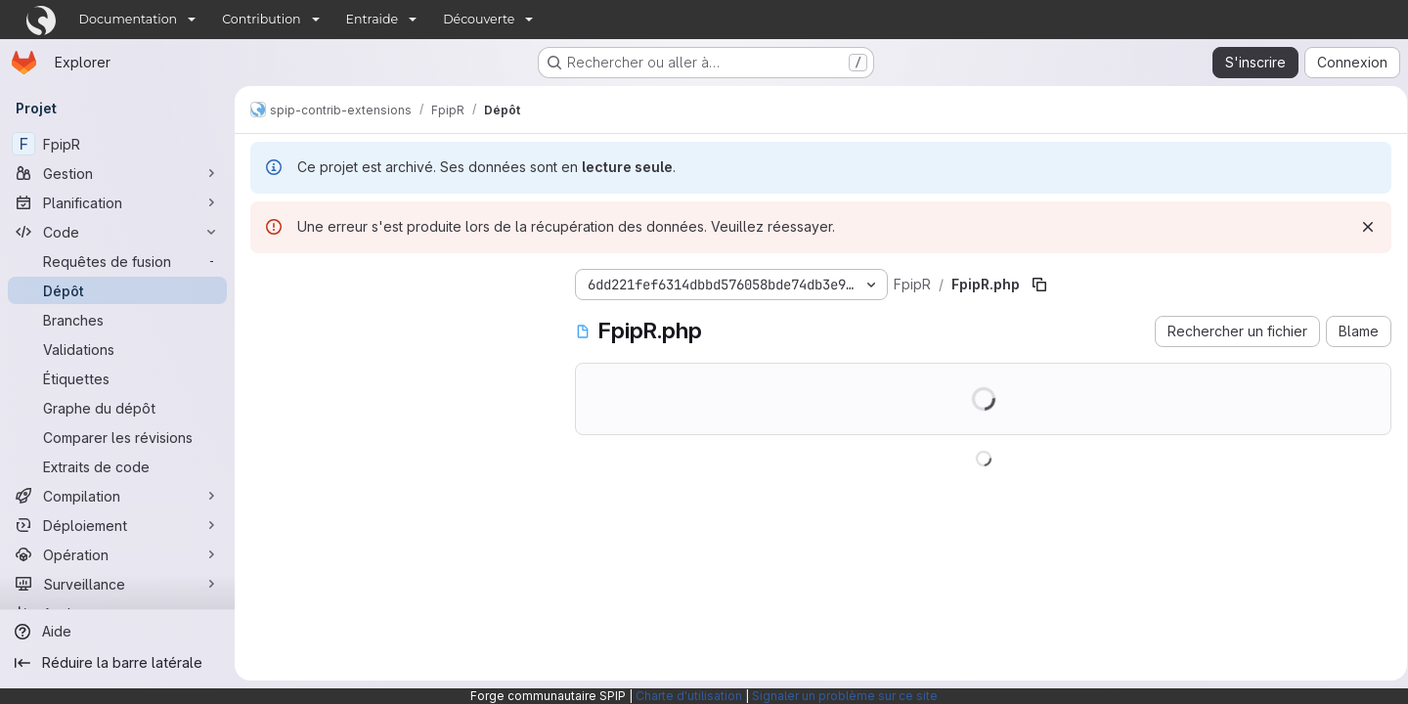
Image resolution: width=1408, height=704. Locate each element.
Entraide (372, 19)
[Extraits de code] (117, 466)
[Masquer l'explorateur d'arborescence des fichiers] (266, 280)
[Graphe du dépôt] (117, 407)
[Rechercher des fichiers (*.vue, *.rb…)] (397, 319)
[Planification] (117, 202)
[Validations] (117, 349)
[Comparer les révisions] (117, 437)
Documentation (128, 19)
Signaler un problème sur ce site (845, 695)
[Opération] (117, 554)
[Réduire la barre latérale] (117, 663)
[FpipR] (117, 143)
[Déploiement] (117, 525)
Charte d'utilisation (689, 695)
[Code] (117, 231)
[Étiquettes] (117, 378)
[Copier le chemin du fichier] (1039, 284)
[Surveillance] (117, 583)
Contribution (261, 19)
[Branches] (117, 319)
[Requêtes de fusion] (117, 261)
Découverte (478, 19)
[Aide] (117, 631)
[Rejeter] (1361, 227)
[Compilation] (117, 495)
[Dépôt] (117, 290)
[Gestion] (117, 173)
